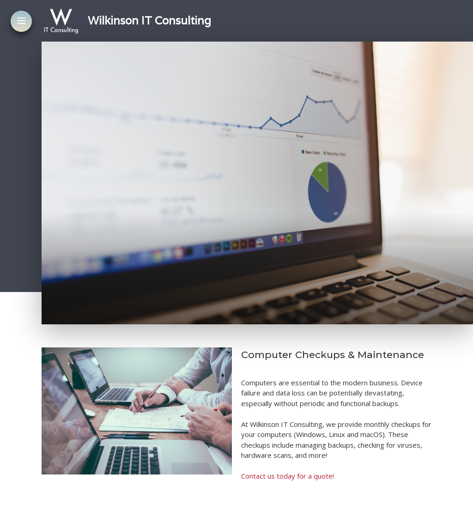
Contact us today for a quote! (287, 475)
